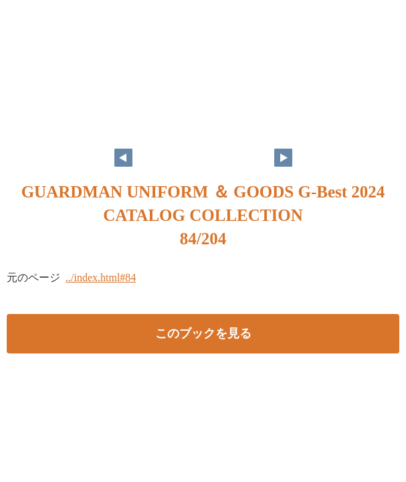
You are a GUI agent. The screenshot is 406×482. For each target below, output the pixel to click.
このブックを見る (203, 333)
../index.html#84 (101, 277)
